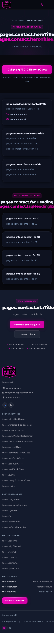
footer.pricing (8, 486)
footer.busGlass (9, 474)
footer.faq (7, 516)
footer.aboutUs (9, 540)
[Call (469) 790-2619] (42, 5)
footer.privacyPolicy (11, 621)
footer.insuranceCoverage (14, 505)
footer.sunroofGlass (11, 447)
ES (10, 628)
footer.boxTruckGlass (12, 463)
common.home (17, 20)
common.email (18, 119)
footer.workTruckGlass (13, 469)
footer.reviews (9, 551)
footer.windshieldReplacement (16, 424)
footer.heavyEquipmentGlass (16, 480)
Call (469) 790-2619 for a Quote (27, 69)
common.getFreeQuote (27, 324)
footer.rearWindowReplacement (17, 441)
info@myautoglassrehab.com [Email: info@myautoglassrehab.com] (19, 392)
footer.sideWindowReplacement (17, 436)
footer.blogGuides (11, 499)
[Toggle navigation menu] (49, 5)
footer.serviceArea (11, 521)
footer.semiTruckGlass (13, 458)
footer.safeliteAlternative (14, 527)
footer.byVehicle (10, 510)
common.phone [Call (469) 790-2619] (27, 334)
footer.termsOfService (33, 621)
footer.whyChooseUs (12, 546)
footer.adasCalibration (13, 430)
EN (4, 628)
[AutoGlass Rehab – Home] (6, 5)
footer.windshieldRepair (13, 419)
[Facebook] (11, 405)
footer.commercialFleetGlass (16, 452)
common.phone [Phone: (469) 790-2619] (13, 388)
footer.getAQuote (10, 568)
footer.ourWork (9, 557)
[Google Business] (4, 405)
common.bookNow (14, 600)
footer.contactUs (10, 563)
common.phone (18, 114)
